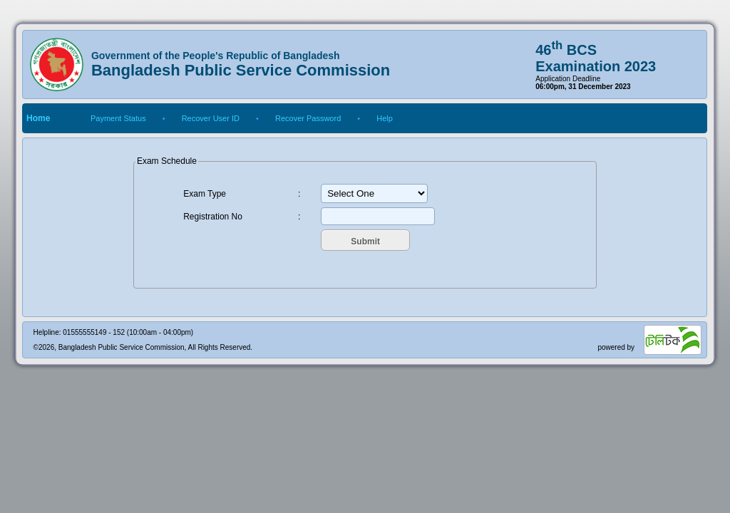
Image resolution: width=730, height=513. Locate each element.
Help (384, 118)
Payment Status (118, 118)
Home (38, 118)
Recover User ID (211, 118)
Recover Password (308, 118)
